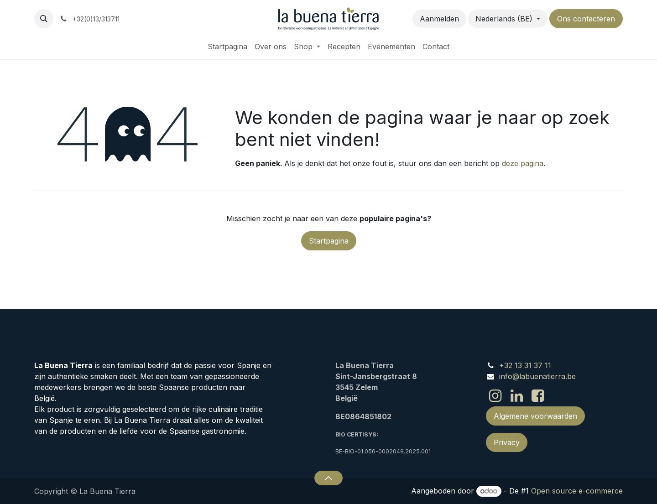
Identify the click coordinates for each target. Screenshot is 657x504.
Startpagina (329, 240)
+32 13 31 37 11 (525, 365)
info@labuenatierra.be (537, 376)
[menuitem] (227, 46)
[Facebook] (538, 396)
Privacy (507, 442)
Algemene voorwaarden (535, 416)
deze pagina (522, 163)
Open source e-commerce (577, 490)
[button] (43, 18)
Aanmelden (439, 18)
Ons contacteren (586, 18)
